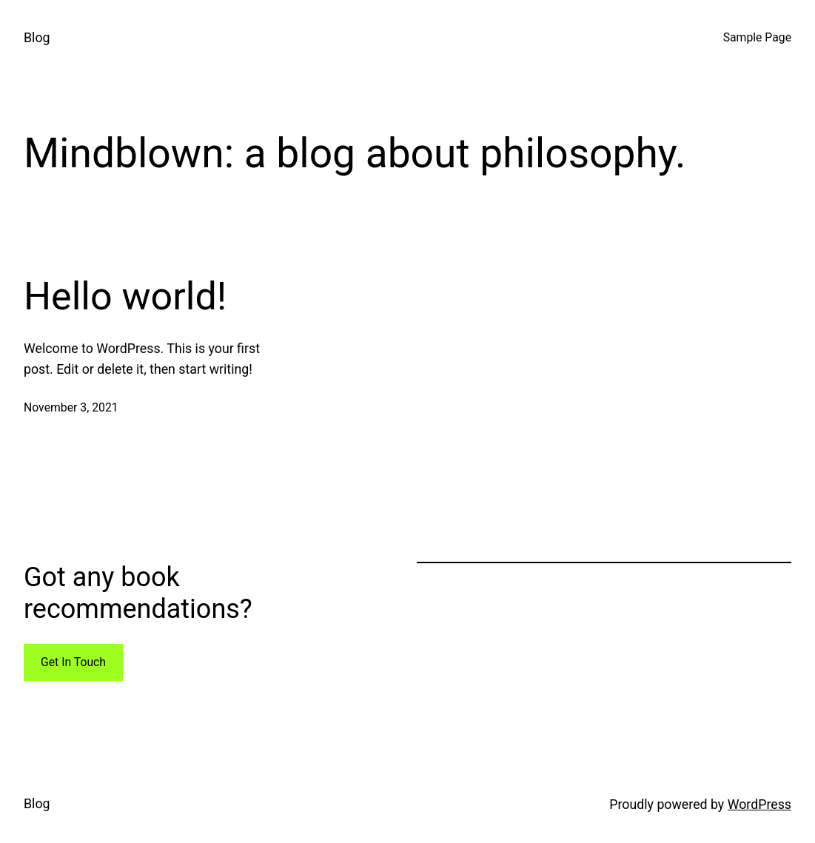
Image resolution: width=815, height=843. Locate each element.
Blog (37, 37)
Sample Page (757, 37)
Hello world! (125, 296)
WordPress (759, 804)
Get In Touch (73, 662)
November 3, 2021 (71, 407)
